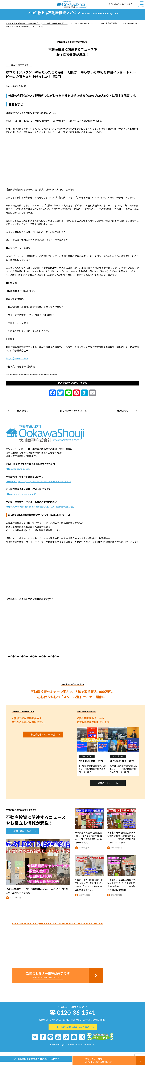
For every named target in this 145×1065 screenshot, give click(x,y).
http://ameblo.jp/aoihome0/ (21, 497)
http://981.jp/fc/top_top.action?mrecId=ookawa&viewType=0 (38, 484)
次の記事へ (127, 414)
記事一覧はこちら (24, 834)
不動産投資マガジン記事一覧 (72, 414)
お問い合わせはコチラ (17, 361)
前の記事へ (18, 414)
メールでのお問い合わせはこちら (75, 1030)
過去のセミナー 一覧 (110, 786)
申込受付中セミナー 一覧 (45, 737)
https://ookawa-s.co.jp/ (18, 472)
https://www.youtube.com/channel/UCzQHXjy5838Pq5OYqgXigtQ (40, 510)
